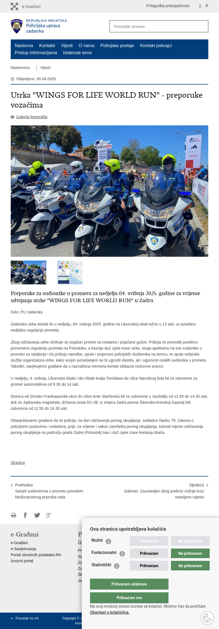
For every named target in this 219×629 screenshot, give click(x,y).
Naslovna (24, 45)
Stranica (18, 462)
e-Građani (19, 543)
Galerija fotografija (31, 117)
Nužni (97, 551)
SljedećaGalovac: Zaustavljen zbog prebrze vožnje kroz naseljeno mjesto (164, 491)
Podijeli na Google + (49, 515)
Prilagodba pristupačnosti (167, 6)
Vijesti (67, 45)
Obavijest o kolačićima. (110, 612)
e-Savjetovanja (23, 549)
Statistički (101, 575)
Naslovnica (20, 67)
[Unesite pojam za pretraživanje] (151, 26)
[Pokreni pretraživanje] (202, 26)
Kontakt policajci (156, 45)
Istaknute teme (77, 52)
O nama (86, 45)
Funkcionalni (104, 563)
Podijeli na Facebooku (25, 515)
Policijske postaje (117, 45)
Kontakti (47, 45)
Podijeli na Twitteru (37, 515)
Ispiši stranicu (13, 515)
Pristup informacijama (36, 52)
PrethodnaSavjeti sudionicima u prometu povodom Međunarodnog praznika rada (49, 491)
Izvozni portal (22, 561)
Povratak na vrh (27, 618)
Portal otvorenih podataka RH (36, 555)
